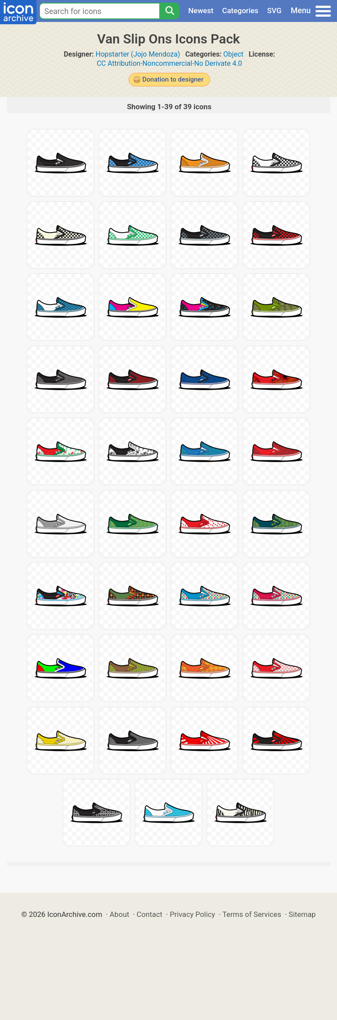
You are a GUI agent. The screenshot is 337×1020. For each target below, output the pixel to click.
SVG (274, 10)
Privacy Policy (192, 914)
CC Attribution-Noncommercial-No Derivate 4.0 (169, 63)
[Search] (169, 11)
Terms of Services (251, 914)
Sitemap (302, 914)
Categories (240, 10)
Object (233, 54)
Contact (149, 914)
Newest (200, 10)
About (119, 914)
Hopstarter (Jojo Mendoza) (138, 54)
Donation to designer (172, 79)
